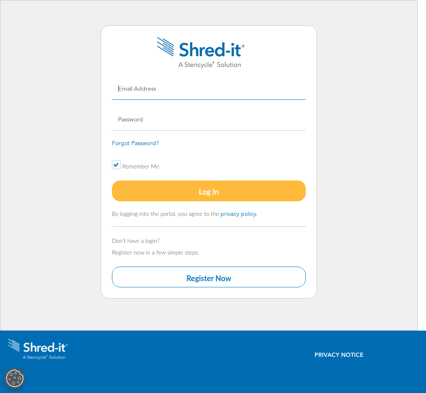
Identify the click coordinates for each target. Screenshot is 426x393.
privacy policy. (238, 214)
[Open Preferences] (14, 378)
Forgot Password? (135, 143)
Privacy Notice (339, 354)
